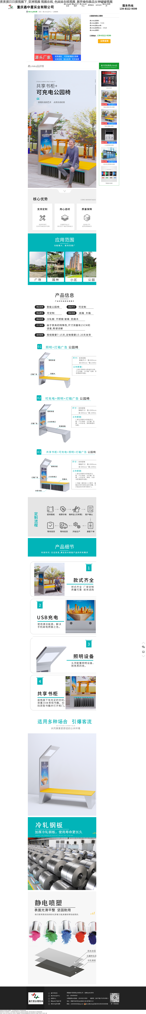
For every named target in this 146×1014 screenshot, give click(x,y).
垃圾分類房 (109, 88)
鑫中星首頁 (54, 993)
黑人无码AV (13, 1013)
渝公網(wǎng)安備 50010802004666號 (96, 1004)
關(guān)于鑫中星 (56, 1001)
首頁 (40, 11)
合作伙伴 (99, 5)
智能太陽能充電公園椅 (109, 107)
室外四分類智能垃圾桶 (109, 164)
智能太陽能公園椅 (109, 126)
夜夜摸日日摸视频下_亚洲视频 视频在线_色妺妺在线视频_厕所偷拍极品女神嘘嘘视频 (56, 1)
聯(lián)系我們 (106, 5)
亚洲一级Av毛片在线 (5, 1013)
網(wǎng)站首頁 (67, 5)
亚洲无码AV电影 (34, 1013)
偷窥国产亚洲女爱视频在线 (23, 1013)
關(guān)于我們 (75, 5)
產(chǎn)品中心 (83, 5)
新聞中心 (53, 998)
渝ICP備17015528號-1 (101, 998)
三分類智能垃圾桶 (109, 145)
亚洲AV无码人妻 (43, 1013)
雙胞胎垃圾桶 (109, 183)
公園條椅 (55, 11)
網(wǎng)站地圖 (55, 1004)
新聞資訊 (91, 5)
